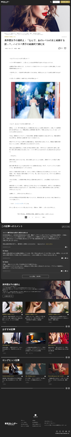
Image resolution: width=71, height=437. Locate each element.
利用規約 (34, 420)
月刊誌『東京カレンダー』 (49, 421)
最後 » (44, 217)
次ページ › (37, 217)
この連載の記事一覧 (8, 296)
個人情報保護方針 (35, 422)
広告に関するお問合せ (24, 424)
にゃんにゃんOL (19, 203)
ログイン (56, 1)
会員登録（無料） (65, 1)
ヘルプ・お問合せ (24, 422)
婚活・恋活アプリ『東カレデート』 (50, 423)
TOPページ (22, 420)
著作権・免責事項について (37, 424)
